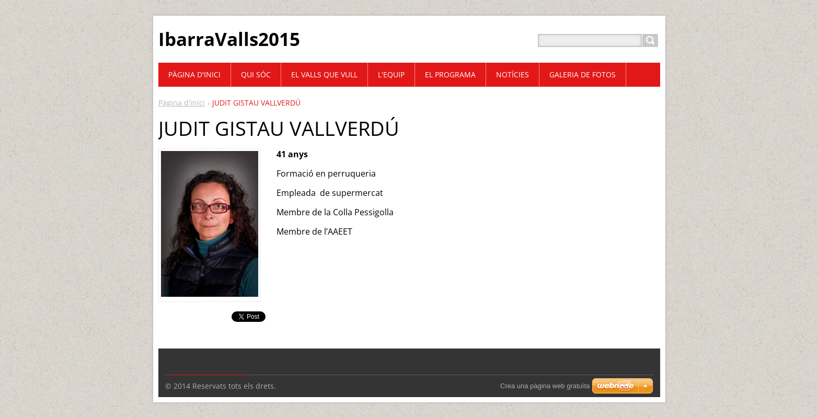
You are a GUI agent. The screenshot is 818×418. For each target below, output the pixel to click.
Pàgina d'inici (181, 103)
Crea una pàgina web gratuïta (545, 386)
